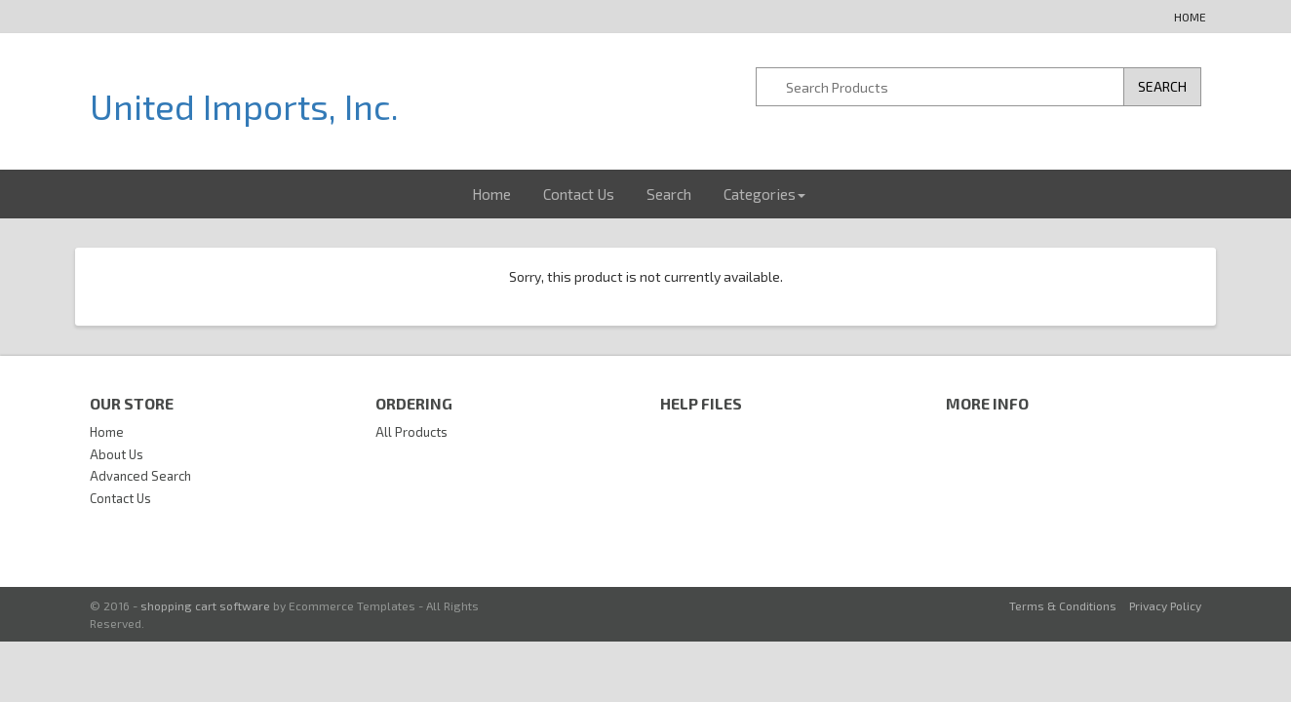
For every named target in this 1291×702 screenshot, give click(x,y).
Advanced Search (140, 476)
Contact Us (578, 194)
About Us (116, 454)
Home (1190, 16)
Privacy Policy (1165, 605)
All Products (411, 432)
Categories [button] (764, 194)
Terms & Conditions (1062, 605)
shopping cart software (205, 605)
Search (668, 194)
